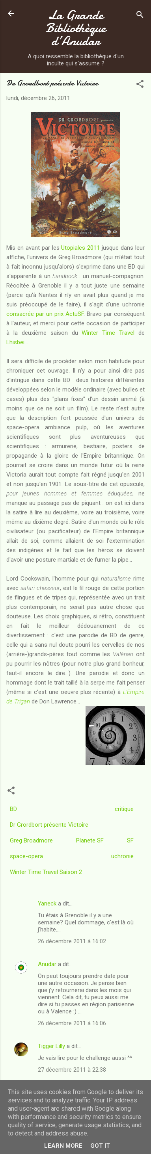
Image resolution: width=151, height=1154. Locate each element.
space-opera (26, 856)
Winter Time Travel (108, 332)
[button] (140, 85)
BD (13, 809)
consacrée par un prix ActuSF (45, 313)
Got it (100, 1145)
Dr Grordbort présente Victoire (49, 824)
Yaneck (47, 903)
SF (130, 840)
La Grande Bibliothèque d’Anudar (76, 28)
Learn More (63, 1145)
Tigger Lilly (51, 1046)
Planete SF (90, 840)
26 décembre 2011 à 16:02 (72, 941)
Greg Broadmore (31, 840)
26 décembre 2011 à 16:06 (72, 1023)
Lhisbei (15, 342)
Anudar (47, 964)
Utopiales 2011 (80, 247)
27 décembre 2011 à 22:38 (72, 1069)
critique (124, 809)
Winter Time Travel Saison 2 (46, 872)
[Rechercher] (140, 16)
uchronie (122, 856)
